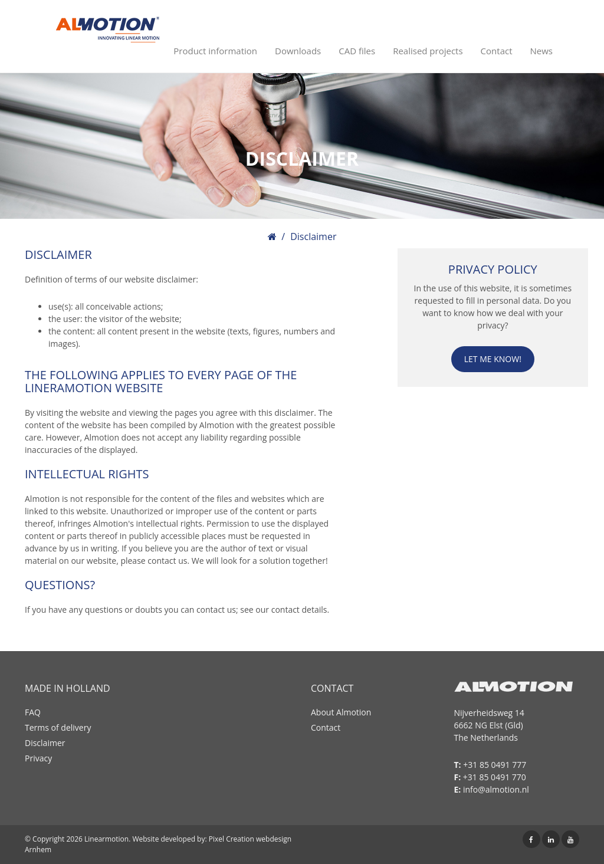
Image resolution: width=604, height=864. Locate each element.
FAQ (33, 712)
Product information (215, 51)
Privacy (38, 758)
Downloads (298, 51)
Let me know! (492, 358)
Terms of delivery (58, 727)
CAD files (357, 51)
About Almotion (341, 712)
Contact (497, 51)
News (541, 51)
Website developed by (168, 839)
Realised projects (427, 51)
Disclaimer (45, 742)
